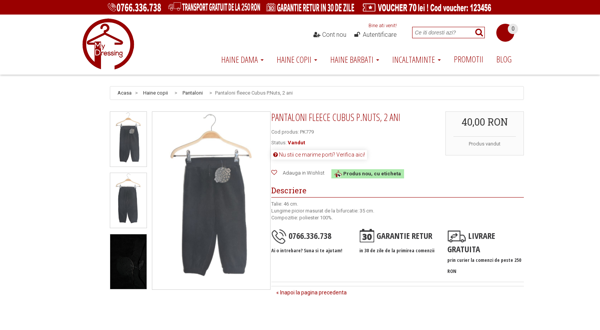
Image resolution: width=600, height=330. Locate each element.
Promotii (468, 59)
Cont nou (330, 34)
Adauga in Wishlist (303, 173)
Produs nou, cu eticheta (367, 173)
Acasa (124, 93)
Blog (504, 59)
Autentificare (375, 34)
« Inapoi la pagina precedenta (311, 292)
